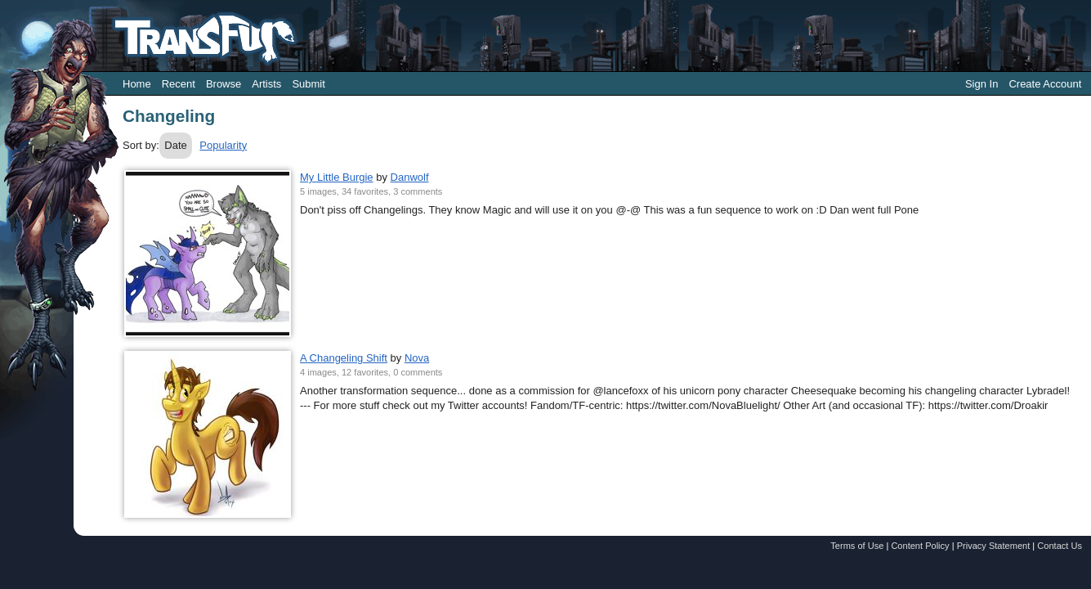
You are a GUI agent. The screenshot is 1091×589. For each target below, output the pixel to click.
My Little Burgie (336, 177)
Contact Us (1059, 546)
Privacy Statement (994, 546)
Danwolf (410, 177)
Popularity (223, 145)
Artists (266, 84)
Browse (223, 84)
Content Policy (920, 546)
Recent (178, 84)
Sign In (981, 84)
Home (137, 84)
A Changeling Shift (343, 358)
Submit (308, 84)
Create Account (1044, 84)
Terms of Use (856, 546)
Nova (417, 358)
